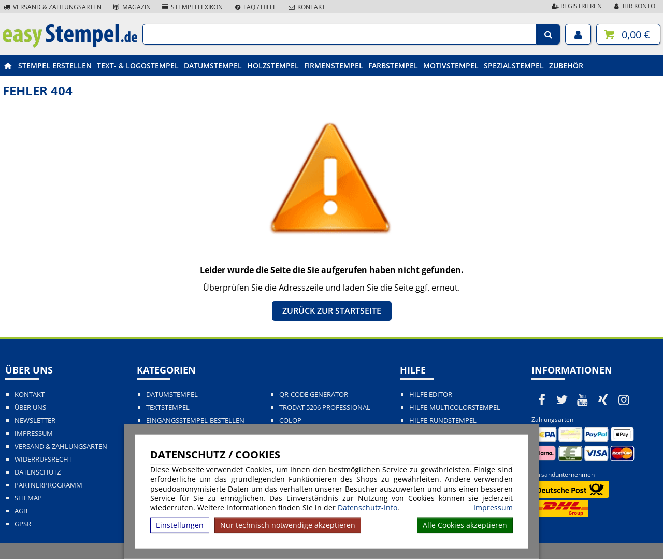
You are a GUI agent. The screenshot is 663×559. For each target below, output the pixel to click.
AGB (21, 511)
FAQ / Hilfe (255, 7)
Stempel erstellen (55, 65)
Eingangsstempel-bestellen (195, 420)
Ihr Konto (633, 6)
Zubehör (566, 65)
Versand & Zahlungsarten (52, 7)
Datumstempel (213, 65)
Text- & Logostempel (138, 65)
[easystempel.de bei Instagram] (623, 399)
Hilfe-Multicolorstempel (454, 407)
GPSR (23, 524)
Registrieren (576, 6)
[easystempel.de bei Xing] (603, 399)
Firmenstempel (333, 65)
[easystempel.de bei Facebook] (542, 399)
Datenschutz (38, 472)
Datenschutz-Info (367, 507)
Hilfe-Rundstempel (443, 420)
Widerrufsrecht (43, 459)
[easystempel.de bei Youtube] (583, 399)
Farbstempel (393, 65)
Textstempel (168, 407)
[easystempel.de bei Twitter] (562, 399)
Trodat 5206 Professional (324, 407)
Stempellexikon (192, 7)
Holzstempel (273, 65)
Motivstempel (451, 65)
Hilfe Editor (430, 394)
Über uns (30, 407)
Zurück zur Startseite (331, 311)
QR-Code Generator (313, 394)
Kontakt (306, 7)
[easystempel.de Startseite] (70, 44)
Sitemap (28, 498)
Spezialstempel (514, 65)
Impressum (493, 507)
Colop (290, 420)
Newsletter (35, 420)
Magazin (131, 7)
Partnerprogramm (48, 485)
